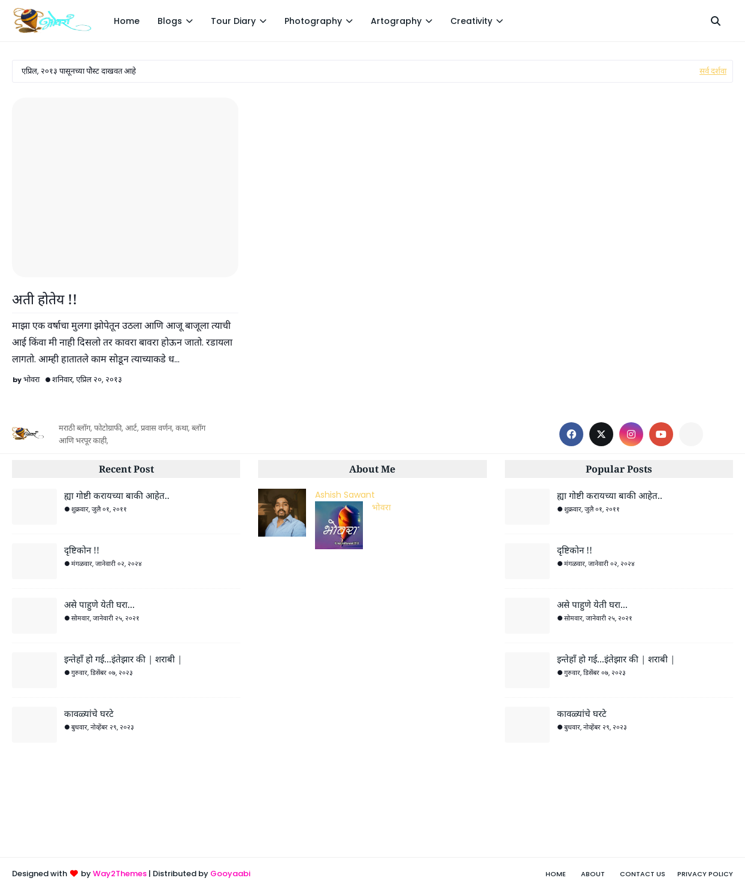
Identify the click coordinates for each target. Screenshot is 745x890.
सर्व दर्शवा (712, 71)
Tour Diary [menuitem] (233, 21)
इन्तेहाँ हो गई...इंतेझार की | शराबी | (123, 659)
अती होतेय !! (44, 298)
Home (556, 874)
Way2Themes (120, 873)
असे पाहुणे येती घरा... (99, 604)
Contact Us (642, 874)
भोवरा (31, 379)
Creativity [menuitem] (471, 21)
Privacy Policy (705, 874)
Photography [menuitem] (313, 21)
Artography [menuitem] (396, 21)
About (593, 874)
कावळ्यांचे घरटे (89, 713)
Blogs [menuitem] (170, 21)
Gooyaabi (230, 873)
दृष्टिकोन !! (81, 550)
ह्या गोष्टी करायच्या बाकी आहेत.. (116, 495)
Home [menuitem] (127, 21)
